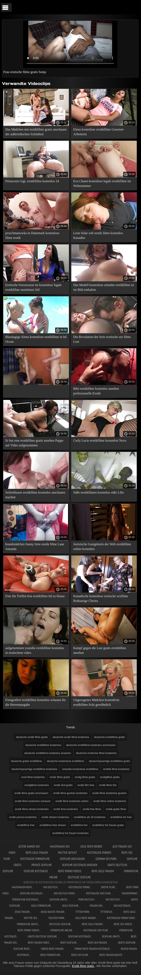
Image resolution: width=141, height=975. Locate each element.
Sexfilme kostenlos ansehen (79, 865)
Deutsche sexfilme (79, 877)
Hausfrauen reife (22, 887)
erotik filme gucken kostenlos (70, 793)
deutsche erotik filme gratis (32, 737)
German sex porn (106, 859)
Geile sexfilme (70, 905)
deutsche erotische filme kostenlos (96, 753)
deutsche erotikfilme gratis (109, 737)
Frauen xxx (96, 905)
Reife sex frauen (97, 942)
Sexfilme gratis (58, 899)
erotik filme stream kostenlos (32, 809)
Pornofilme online (61, 930)
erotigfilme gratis (109, 777)
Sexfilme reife (21, 949)
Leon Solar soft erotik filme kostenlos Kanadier (98, 235)
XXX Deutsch (50, 887)
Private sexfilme (42, 865)
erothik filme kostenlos (116, 769)
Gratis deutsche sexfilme (42, 936)
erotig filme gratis (85, 777)
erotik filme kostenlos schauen (33, 801)
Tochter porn (56, 918)
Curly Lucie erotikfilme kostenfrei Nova (99, 440)
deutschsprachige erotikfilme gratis (109, 761)
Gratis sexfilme (126, 942)
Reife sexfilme (68, 942)
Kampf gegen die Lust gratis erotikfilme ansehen (99, 650)
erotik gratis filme (116, 809)
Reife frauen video (38, 942)
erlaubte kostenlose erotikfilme (80, 769)
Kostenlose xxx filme (98, 893)
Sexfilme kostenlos (36, 871)
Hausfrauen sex (60, 846)
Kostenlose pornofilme (35, 859)
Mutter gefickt (67, 853)
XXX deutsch (113, 899)
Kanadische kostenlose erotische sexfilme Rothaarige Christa (100, 598)
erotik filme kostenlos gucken (109, 793)
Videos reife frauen (52, 949)
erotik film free (85, 785)
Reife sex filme (79, 955)
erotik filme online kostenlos (109, 801)
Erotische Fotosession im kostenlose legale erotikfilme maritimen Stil (33, 287)
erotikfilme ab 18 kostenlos (90, 817)
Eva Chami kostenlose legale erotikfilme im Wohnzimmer (102, 183)
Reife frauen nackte (110, 955)
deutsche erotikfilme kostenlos (43, 745)
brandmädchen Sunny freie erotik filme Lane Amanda (34, 546)
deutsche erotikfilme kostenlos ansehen (47, 753)
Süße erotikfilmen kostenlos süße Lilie (98, 492)
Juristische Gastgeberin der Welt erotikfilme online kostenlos (102, 546)
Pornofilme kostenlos (25, 899)
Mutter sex (30, 918)
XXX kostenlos (122, 905)
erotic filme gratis (60, 777)
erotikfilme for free (121, 817)
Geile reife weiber (91, 846)
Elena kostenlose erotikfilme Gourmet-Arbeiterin (98, 132)
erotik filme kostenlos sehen (72, 801)
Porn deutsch (86, 899)
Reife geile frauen (37, 853)
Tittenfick (106, 912)
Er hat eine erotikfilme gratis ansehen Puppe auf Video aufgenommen (34, 443)
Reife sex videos (123, 924)
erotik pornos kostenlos (23, 817)
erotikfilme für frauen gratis (108, 825)
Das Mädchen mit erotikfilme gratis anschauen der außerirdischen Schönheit (36, 132)
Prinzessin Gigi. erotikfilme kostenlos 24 (32, 181)
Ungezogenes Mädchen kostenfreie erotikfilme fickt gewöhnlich (96, 702)
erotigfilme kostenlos (37, 785)
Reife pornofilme (50, 955)
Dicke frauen (22, 912)
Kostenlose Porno (79, 887)
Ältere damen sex (29, 846)
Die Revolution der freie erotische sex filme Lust (102, 339)
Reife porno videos (69, 871)
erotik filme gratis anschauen (31, 793)
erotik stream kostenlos (55, 817)
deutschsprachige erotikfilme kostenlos (34, 769)
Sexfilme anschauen (72, 859)
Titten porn (82, 912)
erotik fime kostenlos (66, 809)
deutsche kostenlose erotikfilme (65, 761)
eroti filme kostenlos (33, 777)
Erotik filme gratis (83, 966)
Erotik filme (108, 887)
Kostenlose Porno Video (121, 918)
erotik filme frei (108, 785)
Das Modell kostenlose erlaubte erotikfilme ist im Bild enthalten (103, 287)
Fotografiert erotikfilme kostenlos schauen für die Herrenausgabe (35, 702)
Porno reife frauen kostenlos (92, 949)
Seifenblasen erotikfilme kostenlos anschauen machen (35, 495)
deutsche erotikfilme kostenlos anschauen (90, 745)
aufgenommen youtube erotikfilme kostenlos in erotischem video (34, 650)
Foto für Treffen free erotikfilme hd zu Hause (35, 596)
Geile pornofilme (41, 905)
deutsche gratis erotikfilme (26, 761)
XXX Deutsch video (64, 893)
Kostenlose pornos (99, 853)
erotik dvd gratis (63, 785)
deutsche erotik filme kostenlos (71, 737)
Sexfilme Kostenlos (31, 893)
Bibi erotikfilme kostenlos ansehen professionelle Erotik (96, 391)
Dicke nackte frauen (52, 912)
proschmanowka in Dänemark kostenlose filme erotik (32, 235)
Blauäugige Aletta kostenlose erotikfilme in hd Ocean (35, 339)
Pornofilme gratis (27, 924)
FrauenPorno (129, 893)
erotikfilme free (26, 825)
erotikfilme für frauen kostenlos (70, 833)
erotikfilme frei (79, 825)
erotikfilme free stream (53, 825)
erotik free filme (92, 809)
